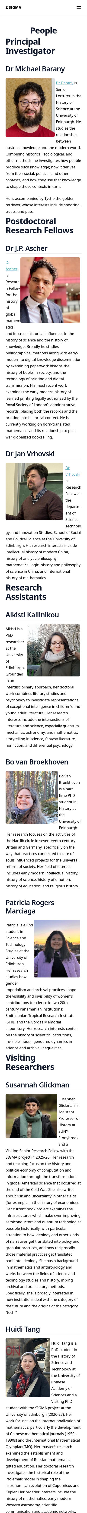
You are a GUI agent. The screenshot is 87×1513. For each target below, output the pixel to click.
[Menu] (78, 7)
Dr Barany (64, 82)
